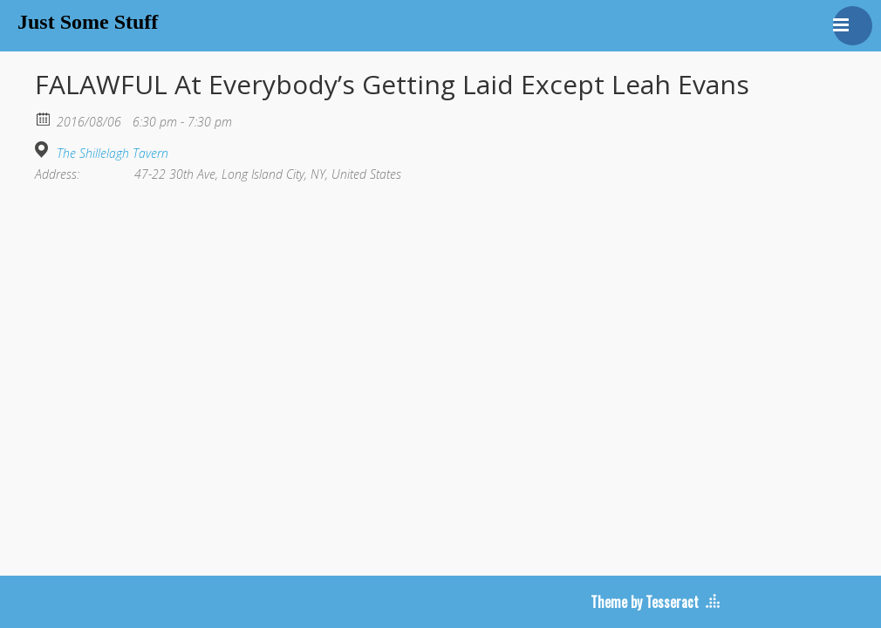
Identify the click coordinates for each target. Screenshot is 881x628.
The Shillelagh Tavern (112, 153)
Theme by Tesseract (645, 601)
